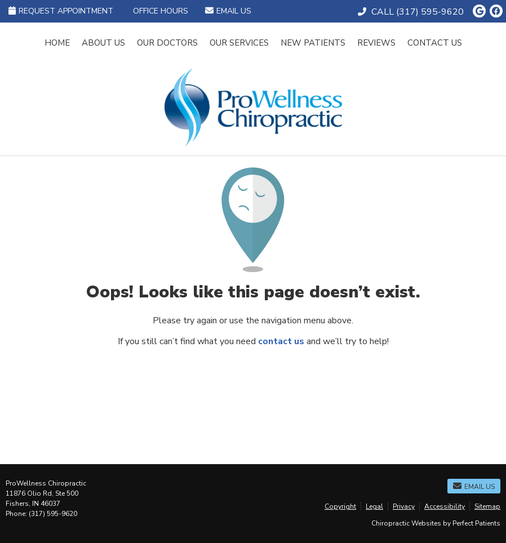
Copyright (340, 506)
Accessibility (444, 506)
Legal (374, 506)
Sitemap (487, 506)
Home (57, 42)
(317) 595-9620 (430, 12)
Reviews (376, 42)
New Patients (313, 42)
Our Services (239, 42)
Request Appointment (60, 11)
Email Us (228, 11)
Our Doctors (167, 42)
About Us (103, 42)
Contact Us (434, 42)
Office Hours (160, 11)
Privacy (404, 506)
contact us (281, 341)
